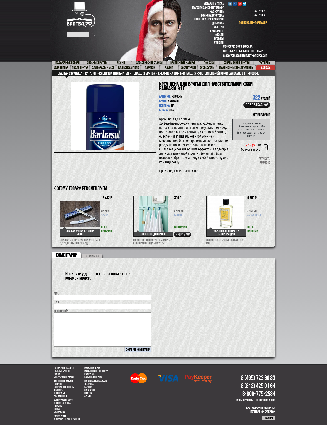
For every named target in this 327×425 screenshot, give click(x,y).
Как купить (217, 11)
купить (180, 234)
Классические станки (64, 377)
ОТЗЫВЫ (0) (92, 256)
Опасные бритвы (62, 371)
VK (230, 4)
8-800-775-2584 (232, 56)
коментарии (66, 255)
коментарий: (61, 310)
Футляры (58, 390)
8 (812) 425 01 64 (232, 51)
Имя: (56, 293)
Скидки (219, 42)
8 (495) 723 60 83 (232, 46)
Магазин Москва (214, 4)
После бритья (60, 396)
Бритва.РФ (81, 15)
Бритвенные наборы (63, 380)
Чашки (57, 409)
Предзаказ (254, 104)
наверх (269, 418)
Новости (219, 35)
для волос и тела (62, 403)
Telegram (244, 4)
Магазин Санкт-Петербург (208, 8)
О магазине (217, 31)
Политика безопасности (209, 19)
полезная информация (253, 23)
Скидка (265, 68)
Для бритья (59, 393)
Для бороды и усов (63, 399)
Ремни (57, 374)
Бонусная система (212, 15)
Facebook (235, 4)
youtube (240, 4)
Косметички (59, 412)
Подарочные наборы (64, 368)
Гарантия (218, 27)
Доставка (218, 23)
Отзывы (219, 38)
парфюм (58, 406)
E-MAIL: (58, 302)
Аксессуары (60, 415)
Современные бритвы (64, 387)
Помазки (58, 383)
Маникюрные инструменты (67, 418)
